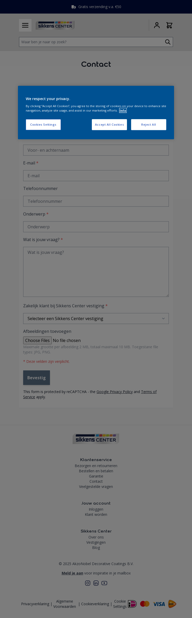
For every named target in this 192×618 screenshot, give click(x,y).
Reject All (148, 125)
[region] (96, 112)
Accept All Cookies (109, 125)
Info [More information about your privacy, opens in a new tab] (123, 111)
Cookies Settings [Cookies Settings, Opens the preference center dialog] (43, 125)
